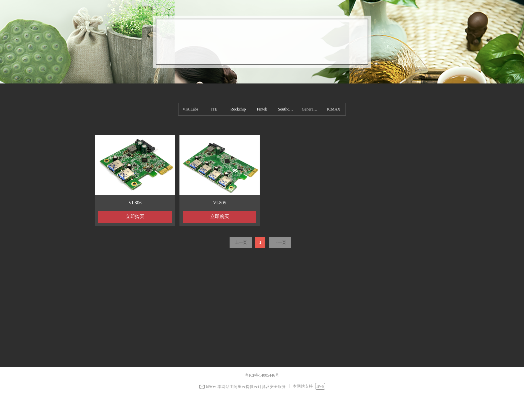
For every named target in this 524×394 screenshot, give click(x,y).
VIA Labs (190, 109)
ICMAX (333, 109)
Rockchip (238, 109)
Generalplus (311, 109)
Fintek (262, 109)
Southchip (286, 109)
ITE (214, 109)
